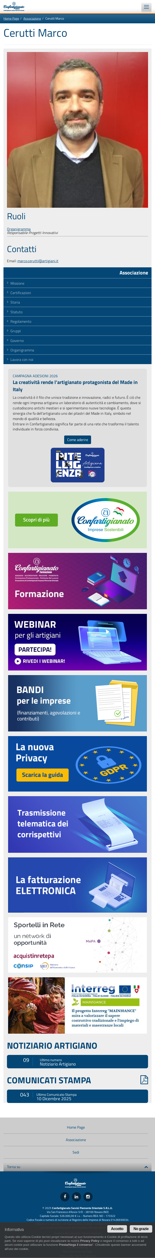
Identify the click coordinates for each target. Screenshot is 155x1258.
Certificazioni (20, 292)
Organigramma (19, 229)
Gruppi (15, 331)
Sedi (76, 1152)
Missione (17, 283)
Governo (17, 340)
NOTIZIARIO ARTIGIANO (52, 1045)
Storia (15, 302)
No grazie (141, 1229)
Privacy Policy (89, 1241)
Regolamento (20, 321)
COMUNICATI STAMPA (77, 1080)
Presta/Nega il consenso (75, 1244)
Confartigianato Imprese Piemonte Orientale (16, 6)
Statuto (16, 312)
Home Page (11, 18)
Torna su (77, 1167)
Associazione (32, 18)
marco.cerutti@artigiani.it (37, 261)
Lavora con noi (21, 359)
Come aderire (77, 439)
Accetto (117, 1229)
